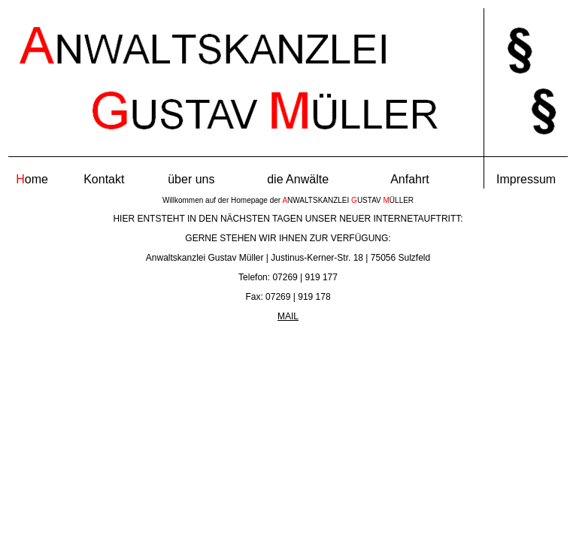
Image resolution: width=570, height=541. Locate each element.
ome (32, 179)
